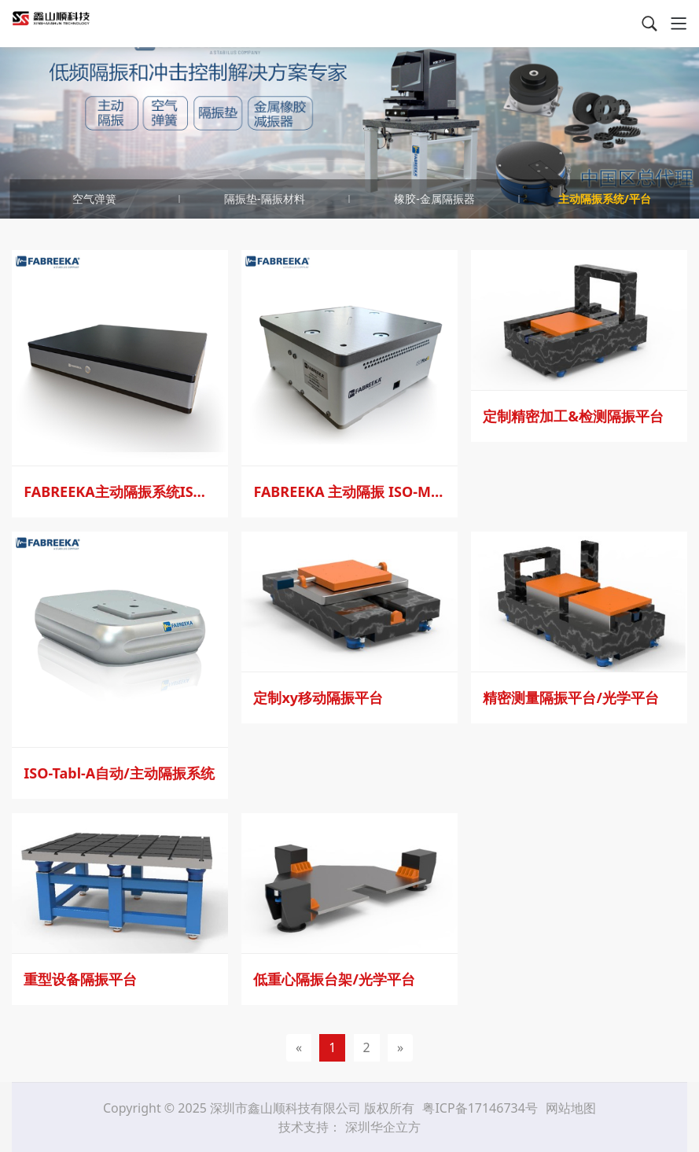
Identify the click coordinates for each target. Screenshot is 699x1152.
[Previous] (298, 1048)
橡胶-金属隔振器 (434, 198)
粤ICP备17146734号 (481, 1108)
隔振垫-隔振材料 (264, 198)
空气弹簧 (94, 198)
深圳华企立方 (383, 1126)
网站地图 (571, 1108)
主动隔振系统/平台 (604, 198)
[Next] (400, 1048)
